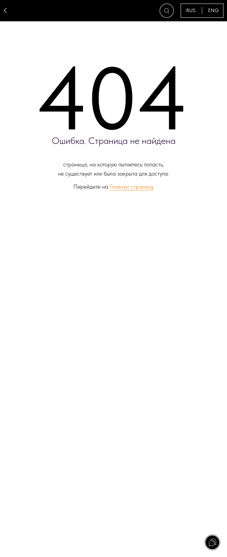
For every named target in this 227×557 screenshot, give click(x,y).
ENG (213, 10)
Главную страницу (132, 186)
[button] (166, 10)
